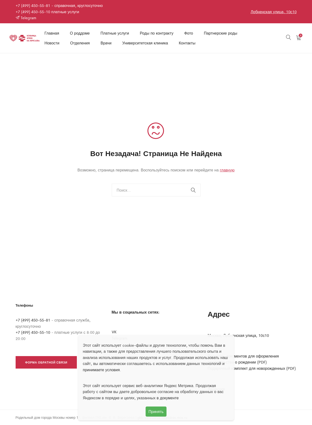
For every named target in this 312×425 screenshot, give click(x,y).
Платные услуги (114, 33)
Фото (188, 33)
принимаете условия (101, 369)
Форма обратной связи (46, 362)
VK (114, 331)
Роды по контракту (156, 33)
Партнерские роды (220, 33)
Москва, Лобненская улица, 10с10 (238, 335)
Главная (51, 33)
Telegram (26, 17)
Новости (51, 43)
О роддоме (80, 33)
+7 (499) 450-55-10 (33, 11)
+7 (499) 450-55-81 (33, 5)
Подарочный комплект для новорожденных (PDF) (252, 368)
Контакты (187, 43)
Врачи (106, 43)
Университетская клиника (145, 43)
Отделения (80, 43)
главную (227, 170)
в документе (168, 398)
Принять (156, 411)
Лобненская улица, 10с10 (273, 11)
